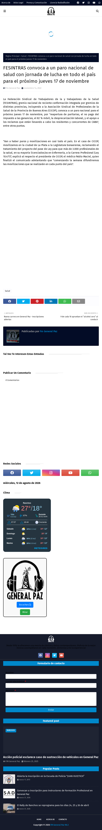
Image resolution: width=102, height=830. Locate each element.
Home (39, 819)
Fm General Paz (13, 88)
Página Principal (13, 56)
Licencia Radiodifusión (60, 3)
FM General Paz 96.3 (59, 825)
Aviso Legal (18, 3)
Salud (23, 56)
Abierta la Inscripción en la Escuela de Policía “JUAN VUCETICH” (50, 776)
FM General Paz (13, 761)
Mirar (25, 612)
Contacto (63, 819)
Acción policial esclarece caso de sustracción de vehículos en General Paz (50, 757)
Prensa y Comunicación (37, 3)
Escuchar (25, 604)
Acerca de (6, 3)
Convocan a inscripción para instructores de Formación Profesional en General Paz (55, 792)
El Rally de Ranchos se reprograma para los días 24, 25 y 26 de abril (53, 805)
